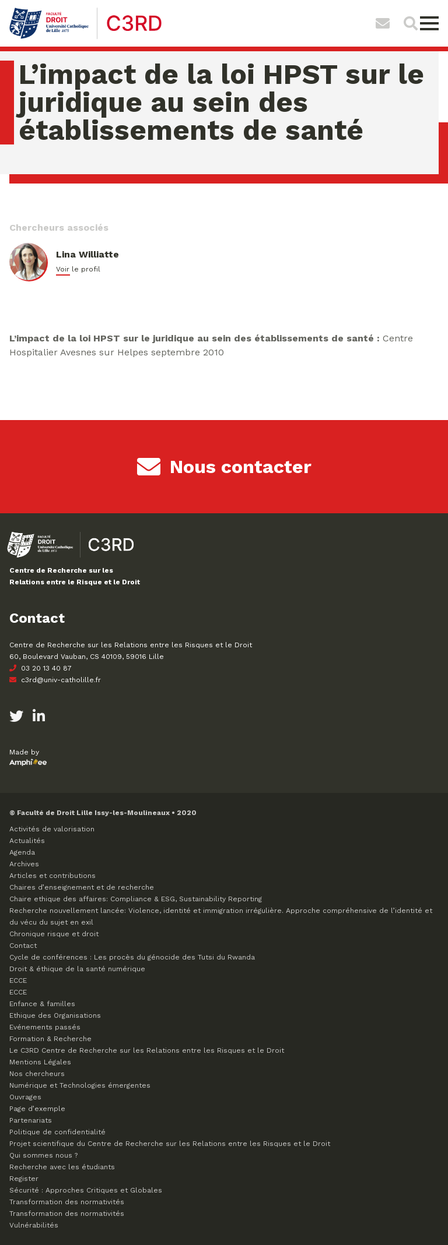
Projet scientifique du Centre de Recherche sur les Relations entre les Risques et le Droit (169, 1144)
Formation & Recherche (50, 1039)
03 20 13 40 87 (40, 668)
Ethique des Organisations (55, 1015)
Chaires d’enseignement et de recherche (81, 887)
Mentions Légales (40, 1062)
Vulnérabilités (33, 1225)
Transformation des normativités (66, 1202)
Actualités (27, 841)
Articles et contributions (52, 876)
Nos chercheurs (37, 1074)
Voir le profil (78, 269)
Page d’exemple (37, 1109)
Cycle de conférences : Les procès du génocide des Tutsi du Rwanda (132, 957)
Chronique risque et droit (54, 934)
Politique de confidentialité (57, 1132)
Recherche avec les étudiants (62, 1167)
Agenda (22, 852)
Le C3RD (146, 1050)
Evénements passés (44, 1027)
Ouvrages (25, 1097)
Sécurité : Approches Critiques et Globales (85, 1190)
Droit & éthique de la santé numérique (77, 969)
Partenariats (30, 1120)
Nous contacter (224, 466)
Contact (23, 945)
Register (23, 1179)
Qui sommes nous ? (43, 1155)
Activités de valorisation (51, 829)
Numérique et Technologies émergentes (79, 1085)
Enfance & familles (42, 1004)
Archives (24, 864)
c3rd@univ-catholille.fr (55, 680)
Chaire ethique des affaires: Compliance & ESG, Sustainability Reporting (135, 899)
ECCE (18, 980)
